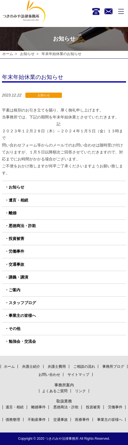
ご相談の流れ (84, 366)
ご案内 (14, 290)
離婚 (12, 213)
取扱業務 (64, 401)
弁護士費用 (57, 366)
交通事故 (16, 264)
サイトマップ (78, 374)
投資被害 (16, 239)
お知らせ (27, 54)
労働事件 (16, 251)
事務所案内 (64, 385)
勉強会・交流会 (22, 341)
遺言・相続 (18, 200)
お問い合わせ (49, 374)
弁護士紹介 (31, 366)
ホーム (7, 54)
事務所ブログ (113, 366)
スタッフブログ (22, 302)
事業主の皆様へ (22, 316)
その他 (14, 328)
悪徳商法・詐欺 (22, 225)
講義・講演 (18, 277)
